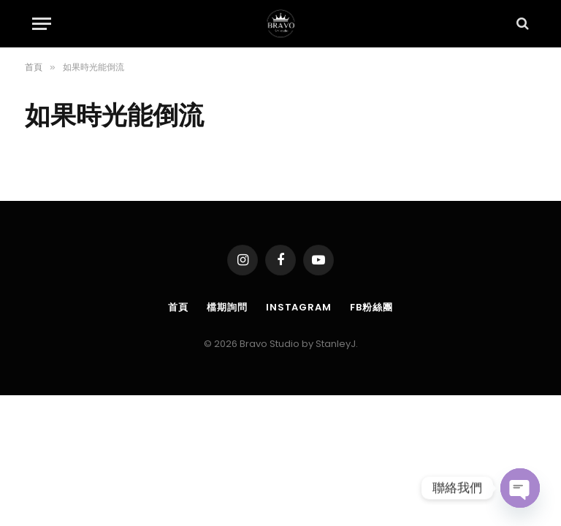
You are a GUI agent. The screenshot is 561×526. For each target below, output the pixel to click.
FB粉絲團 (371, 307)
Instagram (299, 307)
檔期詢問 (227, 307)
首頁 (178, 307)
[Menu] (41, 23)
